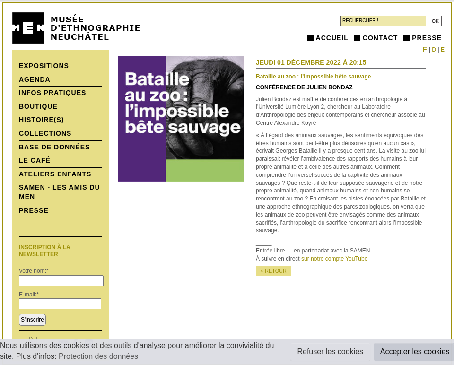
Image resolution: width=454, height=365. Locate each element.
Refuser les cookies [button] (330, 352)
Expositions (44, 66)
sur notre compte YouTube (334, 258)
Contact (380, 38)
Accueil (332, 38)
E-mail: (29, 294)
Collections (45, 133)
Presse (427, 38)
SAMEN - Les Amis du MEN (59, 191)
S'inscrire (32, 319)
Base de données (54, 147)
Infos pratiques (52, 92)
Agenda (35, 79)
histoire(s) (41, 119)
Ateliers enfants (55, 174)
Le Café (35, 160)
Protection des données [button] (98, 356)
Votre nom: (34, 271)
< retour (274, 271)
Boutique (38, 106)
